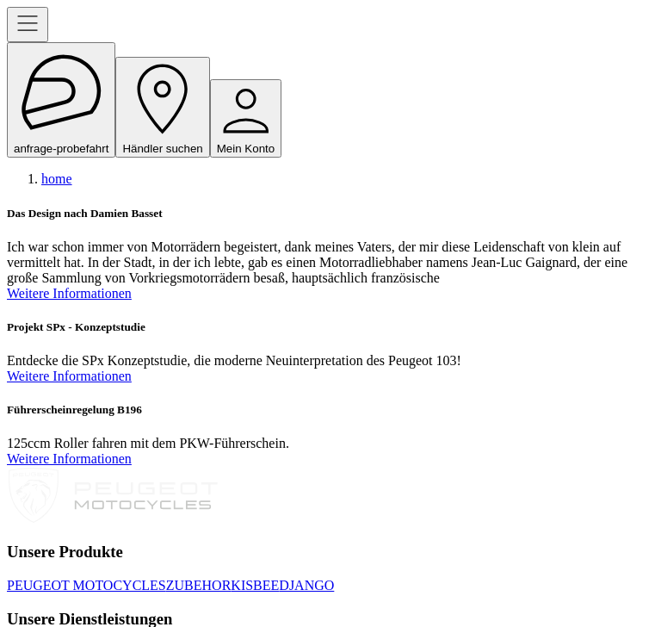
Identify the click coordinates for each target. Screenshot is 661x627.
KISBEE (255, 585)
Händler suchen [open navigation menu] (162, 107)
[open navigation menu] (27, 24)
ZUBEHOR (199, 585)
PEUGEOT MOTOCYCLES (86, 585)
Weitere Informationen (69, 293)
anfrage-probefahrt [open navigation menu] (61, 100)
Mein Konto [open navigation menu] (246, 118)
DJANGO (306, 585)
